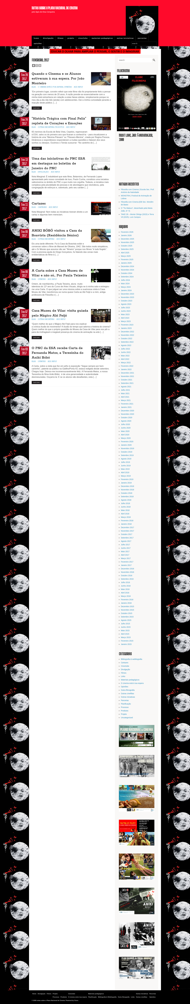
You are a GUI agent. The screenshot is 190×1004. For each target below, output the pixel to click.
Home (36, 38)
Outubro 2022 (126, 338)
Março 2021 (126, 400)
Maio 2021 (125, 393)
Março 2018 (126, 517)
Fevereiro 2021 (127, 404)
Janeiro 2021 (126, 407)
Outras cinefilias (127, 693)
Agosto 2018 (126, 500)
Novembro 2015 (127, 610)
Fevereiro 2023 (127, 325)
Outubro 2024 (126, 273)
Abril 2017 (125, 555)
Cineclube (82, 38)
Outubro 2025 (126, 246)
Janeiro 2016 (126, 603)
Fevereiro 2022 (127, 366)
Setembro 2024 (127, 277)
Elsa (34, 87)
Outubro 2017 (126, 534)
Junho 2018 (125, 507)
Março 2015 (126, 637)
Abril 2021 (125, 397)
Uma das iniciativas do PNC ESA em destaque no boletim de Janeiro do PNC (58, 164)
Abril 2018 (125, 514)
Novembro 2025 (127, 242)
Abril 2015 (125, 634)
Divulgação (48, 38)
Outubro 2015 (126, 613)
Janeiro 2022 (126, 369)
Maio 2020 (125, 431)
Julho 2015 (125, 624)
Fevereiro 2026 (127, 232)
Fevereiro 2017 (127, 562)
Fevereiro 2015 (127, 641)
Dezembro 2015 (127, 606)
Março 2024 (126, 287)
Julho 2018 (125, 503)
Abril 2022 (125, 359)
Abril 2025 (125, 253)
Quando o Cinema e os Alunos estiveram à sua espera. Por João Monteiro (58, 79)
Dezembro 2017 (127, 527)
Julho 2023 (125, 308)
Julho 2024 (125, 280)
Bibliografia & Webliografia (107, 997)
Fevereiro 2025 (127, 259)
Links (123, 676)
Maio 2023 (125, 314)
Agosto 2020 (126, 421)
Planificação (126, 704)
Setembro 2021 (127, 383)
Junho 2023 (125, 311)
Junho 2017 (125, 548)
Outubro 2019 (126, 452)
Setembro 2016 (127, 579)
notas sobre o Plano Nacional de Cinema (55, 8)
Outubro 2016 (126, 575)
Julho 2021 (125, 390)
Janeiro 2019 (126, 483)
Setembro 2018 (127, 496)
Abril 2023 (125, 318)
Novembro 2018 (127, 490)
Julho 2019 (125, 462)
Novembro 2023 (127, 297)
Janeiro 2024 (126, 290)
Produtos (59, 127)
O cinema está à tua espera (50, 87)
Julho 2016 (125, 582)
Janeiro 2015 (126, 644)
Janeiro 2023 (126, 328)
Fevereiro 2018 (127, 521)
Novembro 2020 (127, 414)
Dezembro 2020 (127, 411)
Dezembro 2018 (127, 486)
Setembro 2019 (127, 455)
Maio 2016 (125, 589)
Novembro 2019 (127, 448)
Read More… (36, 108)
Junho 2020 (125, 428)
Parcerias (142, 38)
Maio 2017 (125, 551)
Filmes (60, 38)
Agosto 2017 (126, 541)
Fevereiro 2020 (127, 441)
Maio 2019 (125, 469)
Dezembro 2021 (127, 373)
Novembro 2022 (127, 335)
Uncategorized (127, 718)
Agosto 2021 (126, 387)
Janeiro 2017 (126, 565)
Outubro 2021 (126, 380)
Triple (40, 65)
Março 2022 (126, 362)
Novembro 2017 (127, 531)
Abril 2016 (125, 593)
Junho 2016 (125, 586)
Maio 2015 (125, 630)
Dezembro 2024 (127, 266)
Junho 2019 (125, 466)
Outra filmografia (127, 690)
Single (33, 65)
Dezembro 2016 (127, 569)
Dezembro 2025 (127, 239)
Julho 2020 (125, 424)
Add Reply (78, 87)
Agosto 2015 (126, 620)
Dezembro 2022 (127, 332)
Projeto (70, 38)
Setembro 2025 (127, 249)
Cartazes (39, 204)
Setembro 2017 (127, 538)
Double (36, 65)
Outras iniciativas (125, 38)
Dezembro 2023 (127, 294)
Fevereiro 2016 (127, 600)
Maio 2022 (125, 356)
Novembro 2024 (127, 270)
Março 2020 (126, 438)
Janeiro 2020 (126, 445)
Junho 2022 (125, 352)
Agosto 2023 (126, 304)
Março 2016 (126, 596)
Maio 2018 (125, 510)
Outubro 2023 (126, 301)
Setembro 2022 (127, 342)
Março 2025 (126, 256)
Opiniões (38, 43)
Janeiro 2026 (126, 235)
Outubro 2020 (126, 417)
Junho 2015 (125, 627)
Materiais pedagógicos (102, 38)
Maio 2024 (125, 283)
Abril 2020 (125, 435)
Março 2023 (126, 321)
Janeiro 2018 (126, 524)
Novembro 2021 (127, 376)
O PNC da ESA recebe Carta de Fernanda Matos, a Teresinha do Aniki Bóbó (58, 353)
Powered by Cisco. (72, 1000)
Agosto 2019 (126, 459)
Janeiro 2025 (126, 263)
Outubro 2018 (126, 493)
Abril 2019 (125, 472)
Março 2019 (126, 476)
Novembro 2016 (127, 572)
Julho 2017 (125, 545)
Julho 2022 (125, 349)
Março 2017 (126, 558)
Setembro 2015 (127, 617)
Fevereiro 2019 (127, 479)
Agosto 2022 (126, 345)
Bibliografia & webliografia (131, 659)
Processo (125, 707)
